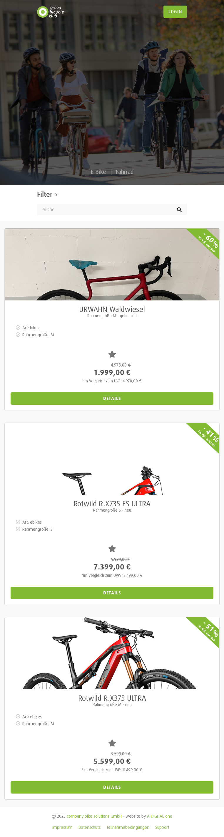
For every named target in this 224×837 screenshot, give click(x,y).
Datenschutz (89, 827)
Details (112, 398)
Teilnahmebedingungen (127, 827)
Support (162, 827)
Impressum (62, 827)
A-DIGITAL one (159, 816)
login (175, 11)
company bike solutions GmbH (94, 816)
